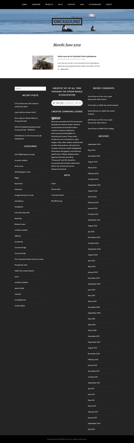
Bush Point (19, 184)
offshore (18, 236)
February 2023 (93, 173)
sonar (17, 277)
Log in (53, 183)
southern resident (21, 282)
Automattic (83, 439)
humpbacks (19, 207)
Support (71, 4)
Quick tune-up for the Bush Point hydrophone (77, 56)
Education (18, 189)
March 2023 (92, 168)
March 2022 (92, 197)
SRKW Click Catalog (106, 129)
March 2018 (92, 330)
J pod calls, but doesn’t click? (25, 112)
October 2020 (93, 243)
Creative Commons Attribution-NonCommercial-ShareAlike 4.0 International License (63, 133)
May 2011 (91, 400)
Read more (64, 69)
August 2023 (93, 162)
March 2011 (92, 406)
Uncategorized (20, 300)
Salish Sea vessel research (24, 271)
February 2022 (93, 202)
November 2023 (94, 156)
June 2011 (91, 394)
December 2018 (94, 307)
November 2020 (94, 237)
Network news (20, 224)
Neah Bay (18, 218)
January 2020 (93, 272)
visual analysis (20, 306)
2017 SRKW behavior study (25, 154)
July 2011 (91, 389)
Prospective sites (21, 265)
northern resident (21, 230)
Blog (60, 4)
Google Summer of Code (24, 195)
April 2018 (91, 325)
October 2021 (93, 214)
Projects (49, 4)
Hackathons (19, 201)
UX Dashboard (95, 4)
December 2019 (94, 278)
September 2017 (94, 342)
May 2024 (91, 150)
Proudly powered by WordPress (57, 439)
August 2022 (92, 191)
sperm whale (19, 288)
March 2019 (92, 301)
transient (18, 294)
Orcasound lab (20, 253)
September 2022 (94, 185)
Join (82, 4)
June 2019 (91, 290)
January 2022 (92, 208)
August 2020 (93, 255)
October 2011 (93, 377)
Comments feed (57, 195)
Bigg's (17, 178)
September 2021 (94, 220)
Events (109, 4)
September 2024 (94, 144)
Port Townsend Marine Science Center (29, 259)
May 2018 (91, 319)
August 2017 (92, 348)
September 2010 (94, 423)
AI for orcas (19, 166)
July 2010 (91, 429)
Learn (24, 4)
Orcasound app (20, 247)
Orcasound (67, 21)
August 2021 (92, 226)
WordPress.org (56, 201)
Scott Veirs (80, 59)
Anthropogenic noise (22, 172)
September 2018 (94, 313)
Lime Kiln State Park (22, 213)
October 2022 (93, 179)
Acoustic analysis (21, 160)
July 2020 (91, 261)
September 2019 (94, 284)
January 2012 (92, 365)
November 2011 (93, 371)
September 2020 (94, 249)
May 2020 (92, 266)
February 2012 (93, 360)
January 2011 (92, 418)
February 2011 (93, 412)
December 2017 (94, 336)
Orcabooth (19, 242)
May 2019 (91, 296)
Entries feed (55, 189)
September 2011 (94, 383)
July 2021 (91, 232)
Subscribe (36, 4)
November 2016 (94, 354)
